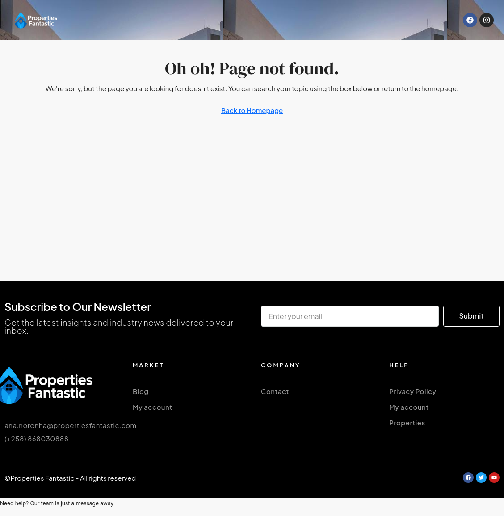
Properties (407, 422)
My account (152, 407)
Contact (275, 391)
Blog (141, 391)
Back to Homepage (252, 110)
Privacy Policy (412, 391)
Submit (471, 315)
